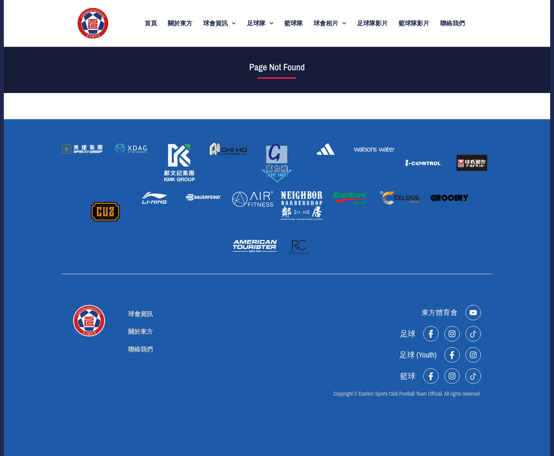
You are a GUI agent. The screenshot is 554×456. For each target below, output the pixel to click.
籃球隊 (293, 23)
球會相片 (330, 23)
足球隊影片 (372, 23)
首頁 (151, 23)
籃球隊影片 (414, 23)
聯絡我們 (452, 23)
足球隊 (260, 23)
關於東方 (180, 23)
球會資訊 (219, 23)
